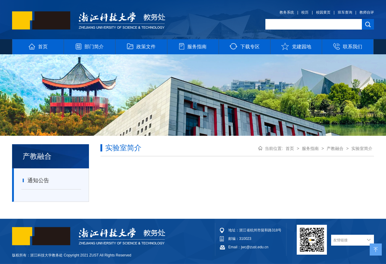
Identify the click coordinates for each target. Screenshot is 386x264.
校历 (304, 12)
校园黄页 (323, 12)
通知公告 (35, 180)
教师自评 (366, 12)
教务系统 (287, 12)
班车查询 (345, 12)
